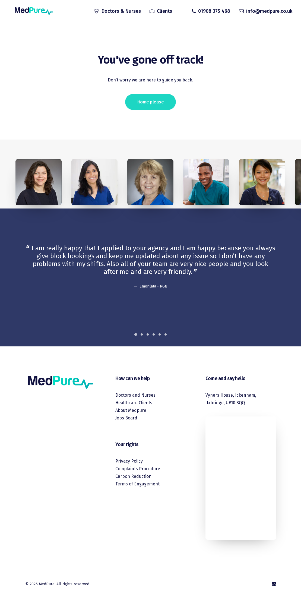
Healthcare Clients (133, 402)
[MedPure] (31, 11)
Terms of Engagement (137, 483)
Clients (164, 12)
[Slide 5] (160, 334)
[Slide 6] (166, 334)
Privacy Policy (129, 461)
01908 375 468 (214, 12)
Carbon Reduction (133, 476)
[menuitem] (117, 11)
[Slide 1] (136, 334)
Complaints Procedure (137, 468)
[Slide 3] (148, 334)
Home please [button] (150, 102)
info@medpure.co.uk (269, 12)
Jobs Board (126, 418)
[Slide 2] (142, 334)
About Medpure (130, 410)
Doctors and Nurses (135, 395)
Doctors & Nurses (121, 12)
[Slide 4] (154, 334)
